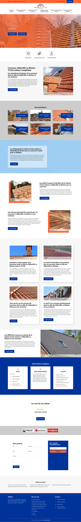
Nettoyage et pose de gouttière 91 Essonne (44, 11)
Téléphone (35, 452)
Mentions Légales (47, 520)
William (13, 374)
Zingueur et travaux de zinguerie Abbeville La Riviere (17, 484)
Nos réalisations (12, 33)
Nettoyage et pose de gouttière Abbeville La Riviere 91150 (40, 484)
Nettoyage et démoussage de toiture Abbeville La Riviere (17, 486)
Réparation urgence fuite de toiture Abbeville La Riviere (61, 484)
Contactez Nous (22, 33)
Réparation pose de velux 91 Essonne (32, 11)
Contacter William (12, 89)
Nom (20, 447)
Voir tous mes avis (40, 418)
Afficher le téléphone (61, 1)
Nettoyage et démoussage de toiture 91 (56, 11)
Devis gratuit (70, 1)
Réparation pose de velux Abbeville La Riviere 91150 (39, 486)
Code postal (35, 447)
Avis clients (34, 514)
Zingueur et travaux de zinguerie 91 (67, 11)
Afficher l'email (15, 381)
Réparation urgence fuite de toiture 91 (21, 11)
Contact (33, 513)
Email (20, 452)
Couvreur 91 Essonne (11, 11)
